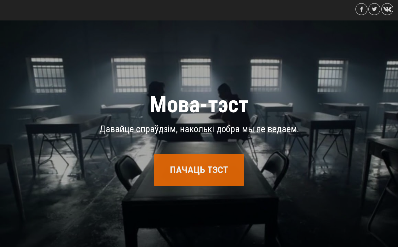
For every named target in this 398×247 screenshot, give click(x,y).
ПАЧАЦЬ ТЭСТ (199, 169)
